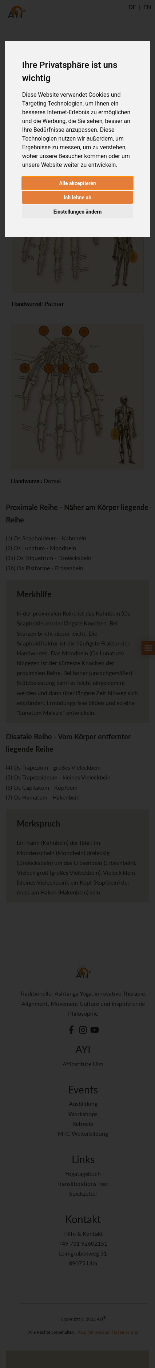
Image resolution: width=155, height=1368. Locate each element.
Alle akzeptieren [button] (77, 183)
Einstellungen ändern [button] (77, 212)
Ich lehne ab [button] (77, 197)
